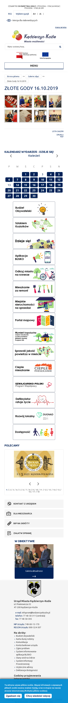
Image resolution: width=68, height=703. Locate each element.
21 (17, 190)
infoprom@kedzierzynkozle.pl (36, 612)
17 (42, 184)
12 (58, 179)
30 (33, 195)
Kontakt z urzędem (24, 504)
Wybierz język (22, 14)
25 (50, 190)
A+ (34, 14)
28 (17, 195)
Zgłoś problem (23, 648)
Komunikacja (22, 642)
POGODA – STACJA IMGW (48, 6)
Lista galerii (58, 131)
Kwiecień (34, 155)
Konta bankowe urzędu (27, 645)
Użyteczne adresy (24, 667)
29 (25, 195)
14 (17, 184)
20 (9, 190)
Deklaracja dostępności (27, 670)
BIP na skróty (21, 523)
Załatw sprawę (22, 533)
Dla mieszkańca (22, 513)
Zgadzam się (13, 696)
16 (33, 184)
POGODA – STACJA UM (34, 8)
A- (40, 14)
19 (58, 184)
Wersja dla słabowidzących (25, 20)
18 (50, 184)
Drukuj (60, 135)
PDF (62, 137)
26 (58, 190)
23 (33, 190)
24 (42, 190)
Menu (34, 65)
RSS (10, 14)
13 (50, 490)
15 (25, 184)
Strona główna (13, 76)
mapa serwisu (61, 27)
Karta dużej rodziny (25, 639)
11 (50, 179)
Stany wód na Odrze (25, 658)
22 (25, 190)
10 (42, 179)
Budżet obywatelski (25, 636)
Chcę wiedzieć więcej (38, 696)
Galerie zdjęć (33, 76)
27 (9, 195)
